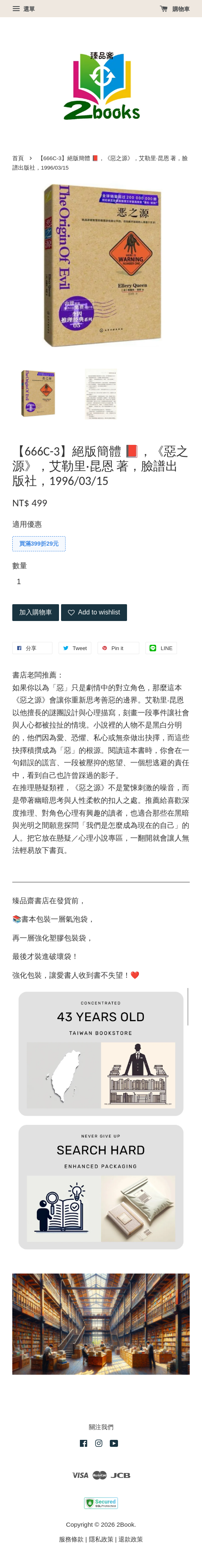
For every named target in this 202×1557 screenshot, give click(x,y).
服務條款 (71, 1539)
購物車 (175, 9)
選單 (23, 9)
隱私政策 (101, 1539)
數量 (19, 566)
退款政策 (130, 1539)
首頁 (18, 158)
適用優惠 (27, 524)
